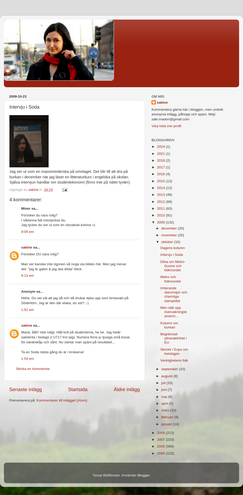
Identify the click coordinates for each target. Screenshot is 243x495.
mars (165, 410)
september (170, 369)
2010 (161, 215)
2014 (161, 188)
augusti (167, 376)
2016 (161, 174)
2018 (161, 160)
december (169, 228)
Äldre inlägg (127, 389)
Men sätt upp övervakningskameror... (173, 312)
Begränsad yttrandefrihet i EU (173, 338)
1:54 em (27, 359)
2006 (161, 446)
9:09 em (27, 232)
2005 (161, 453)
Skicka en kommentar (33, 369)
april (165, 403)
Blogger (143, 475)
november (169, 235)
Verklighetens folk (174, 360)
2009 (161, 222)
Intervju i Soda (171, 255)
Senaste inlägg (25, 389)
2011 (161, 208)
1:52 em (27, 310)
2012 (161, 202)
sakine (26, 247)
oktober (167, 242)
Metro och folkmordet (170, 279)
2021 (161, 154)
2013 (161, 195)
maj (164, 397)
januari (167, 424)
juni (164, 390)
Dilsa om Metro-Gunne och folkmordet (172, 266)
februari (167, 417)
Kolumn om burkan (169, 325)
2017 (161, 167)
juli (163, 383)
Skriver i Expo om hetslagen (174, 351)
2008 (161, 433)
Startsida (78, 389)
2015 (161, 181)
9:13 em (27, 276)
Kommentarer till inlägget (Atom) (62, 400)
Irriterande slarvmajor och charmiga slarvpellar (173, 294)
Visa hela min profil (166, 126)
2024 (161, 147)
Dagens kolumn (172, 248)
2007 (161, 439)
